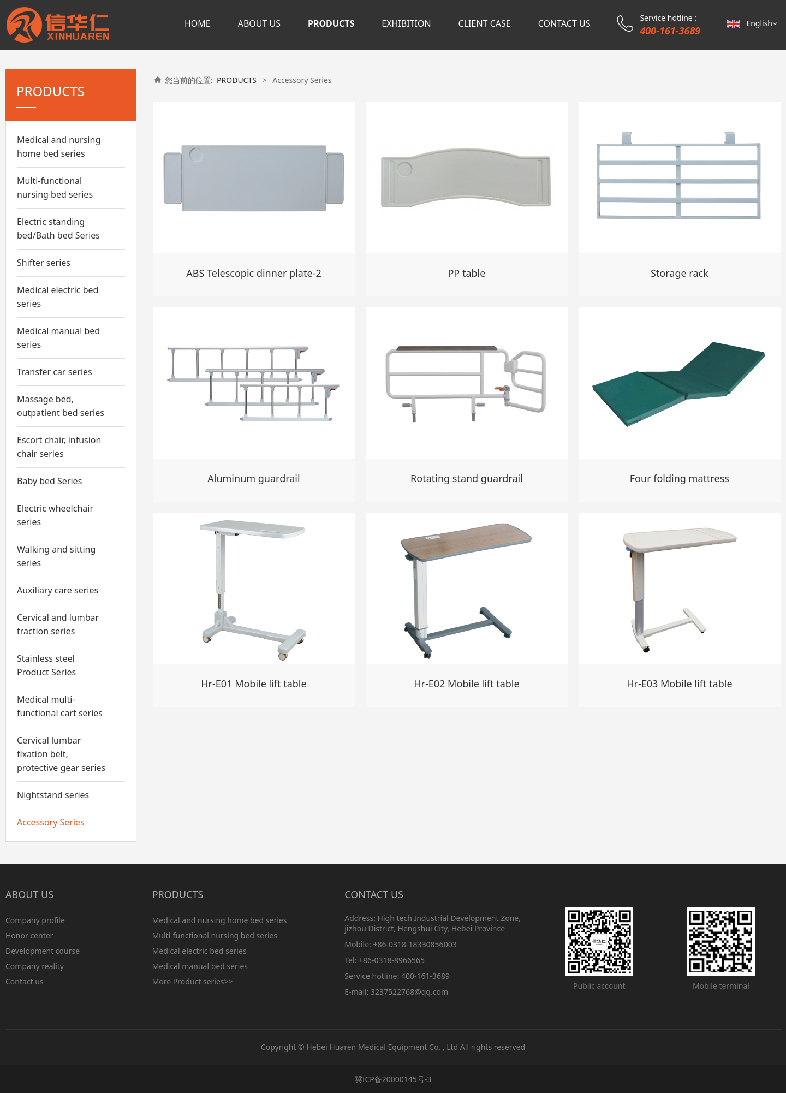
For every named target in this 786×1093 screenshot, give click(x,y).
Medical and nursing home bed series (58, 146)
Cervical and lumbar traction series (58, 624)
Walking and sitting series (56, 556)
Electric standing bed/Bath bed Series (58, 228)
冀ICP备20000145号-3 (393, 1079)
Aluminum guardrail (253, 478)
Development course (42, 951)
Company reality (34, 966)
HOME (197, 23)
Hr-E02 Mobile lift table (466, 683)
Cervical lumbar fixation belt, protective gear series (61, 754)
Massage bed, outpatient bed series (60, 406)
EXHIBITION (406, 23)
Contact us (24, 981)
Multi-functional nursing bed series (55, 187)
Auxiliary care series (57, 590)
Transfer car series (54, 372)
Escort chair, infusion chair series (59, 447)
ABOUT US (259, 23)
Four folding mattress (679, 478)
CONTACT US (564, 23)
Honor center (29, 935)
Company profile (35, 920)
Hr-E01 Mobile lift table (253, 683)
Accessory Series (51, 822)
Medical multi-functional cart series (60, 706)
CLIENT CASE (484, 23)
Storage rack (679, 273)
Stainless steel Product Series (46, 665)
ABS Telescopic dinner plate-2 (253, 273)
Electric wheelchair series (55, 515)
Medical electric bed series (57, 297)
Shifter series (43, 263)
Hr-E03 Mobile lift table (679, 683)
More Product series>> (192, 981)
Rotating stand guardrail (466, 478)
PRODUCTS (331, 23)
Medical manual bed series (58, 338)
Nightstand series (53, 795)
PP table (466, 273)
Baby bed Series (49, 481)
